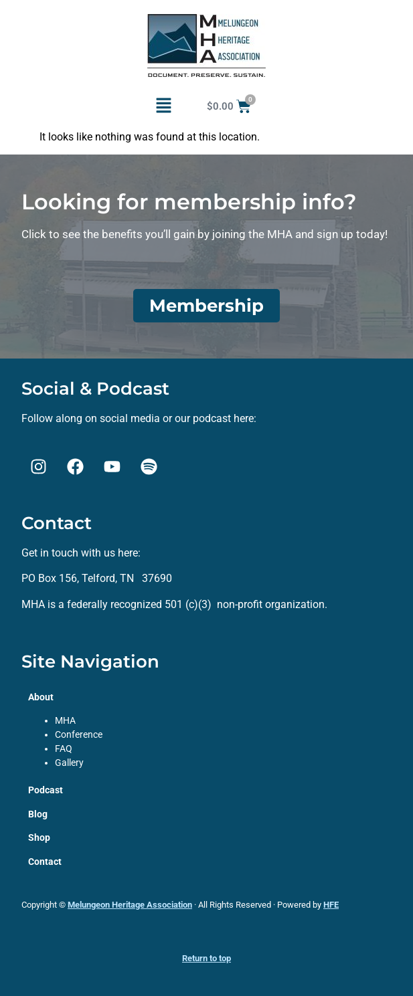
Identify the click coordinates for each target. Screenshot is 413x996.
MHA (65, 720)
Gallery (69, 762)
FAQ (63, 748)
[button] (163, 106)
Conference (78, 734)
